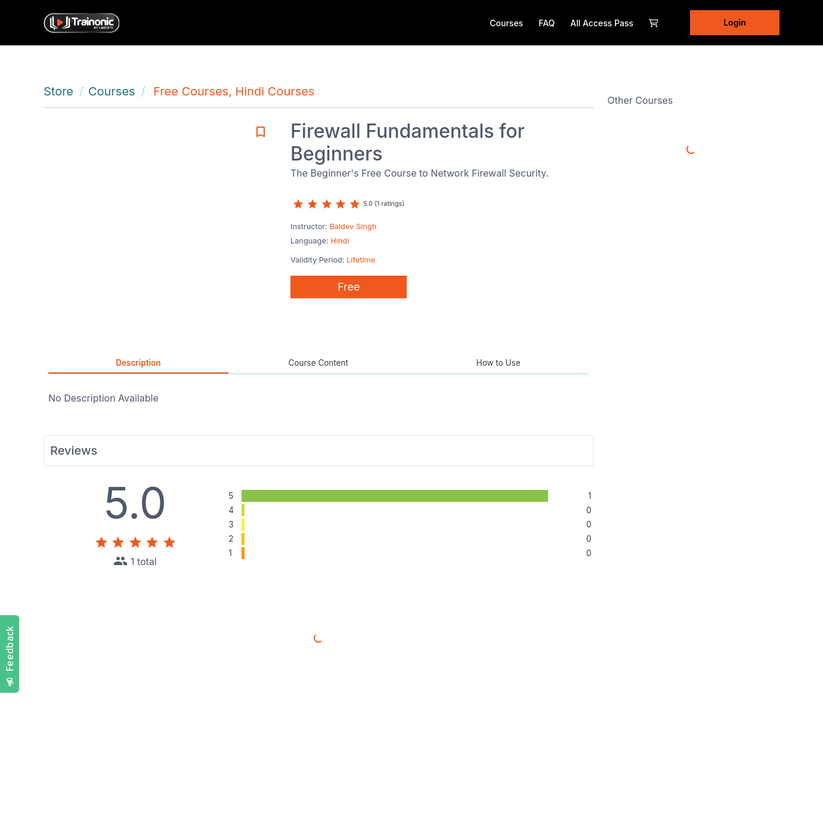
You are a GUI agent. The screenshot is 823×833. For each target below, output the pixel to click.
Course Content (318, 363)
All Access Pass (601, 23)
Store (58, 91)
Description (138, 363)
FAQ (547, 23)
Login (734, 22)
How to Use (499, 363)
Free (349, 286)
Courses (506, 23)
